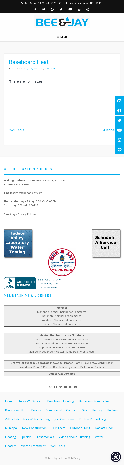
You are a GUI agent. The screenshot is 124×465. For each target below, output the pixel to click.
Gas (84, 410)
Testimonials (45, 437)
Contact (71, 410)
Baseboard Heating (60, 401)
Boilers (36, 410)
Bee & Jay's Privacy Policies (20, 214)
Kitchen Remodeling (92, 419)
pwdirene (51, 68)
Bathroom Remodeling (94, 401)
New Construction (34, 428)
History (97, 410)
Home (9, 401)
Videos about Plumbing (74, 437)
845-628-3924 (21, 184)
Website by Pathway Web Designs (63, 458)
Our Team (58, 428)
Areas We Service (30, 401)
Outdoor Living (80, 428)
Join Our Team (64, 419)
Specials (26, 437)
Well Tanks (16, 130)
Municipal (108, 130)
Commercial (54, 410)
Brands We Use (15, 410)
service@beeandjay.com (27, 193)
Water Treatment (33, 446)
